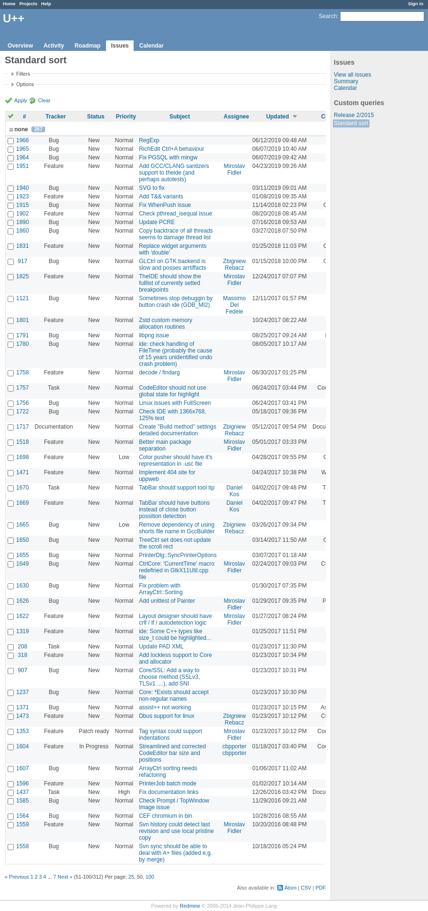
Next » (65, 877)
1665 (22, 524)
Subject (179, 116)
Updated (277, 116)
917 (22, 261)
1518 (22, 442)
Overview (20, 45)
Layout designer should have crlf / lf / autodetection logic (175, 619)
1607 (22, 768)
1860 (22, 230)
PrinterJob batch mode (167, 783)
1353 (22, 731)
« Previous (17, 877)
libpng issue (154, 335)
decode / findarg (159, 372)
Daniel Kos (234, 491)
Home (9, 3)
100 (150, 877)
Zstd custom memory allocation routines (165, 323)
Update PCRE (157, 222)
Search (328, 16)
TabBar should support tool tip (176, 487)
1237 (22, 692)
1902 (22, 213)
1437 (22, 792)
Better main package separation (165, 445)
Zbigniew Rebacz (234, 264)
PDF (320, 888)
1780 (22, 344)
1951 (22, 166)
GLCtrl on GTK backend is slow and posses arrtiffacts (172, 264)
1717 (22, 426)
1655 (22, 555)
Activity (53, 45)
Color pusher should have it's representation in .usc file (175, 460)
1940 (22, 188)
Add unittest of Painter (167, 601)
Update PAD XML (161, 646)
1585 (22, 800)
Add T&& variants (161, 196)
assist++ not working (165, 707)
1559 (22, 824)
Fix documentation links (168, 792)
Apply (20, 100)
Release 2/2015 (354, 115)
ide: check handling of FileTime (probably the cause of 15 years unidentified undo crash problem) (175, 354)
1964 (22, 157)
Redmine (190, 906)
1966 (22, 140)
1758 (22, 372)
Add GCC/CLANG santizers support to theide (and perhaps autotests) (174, 173)
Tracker (56, 116)
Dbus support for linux (167, 716)
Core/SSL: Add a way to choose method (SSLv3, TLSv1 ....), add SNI (169, 677)
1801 (22, 320)
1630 (22, 585)
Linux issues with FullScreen (175, 403)
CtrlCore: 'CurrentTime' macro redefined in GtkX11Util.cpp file (176, 570)
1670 (22, 487)
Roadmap (88, 45)
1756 (22, 403)
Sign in (415, 3)
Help (46, 3)
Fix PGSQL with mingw (168, 157)
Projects (28, 3)
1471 (22, 472)
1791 (22, 335)
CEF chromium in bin (165, 816)
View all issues (352, 74)
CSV (306, 888)
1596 (22, 783)
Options (25, 84)
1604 (22, 746)
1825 (22, 276)
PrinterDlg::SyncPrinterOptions (177, 555)
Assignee (236, 116)
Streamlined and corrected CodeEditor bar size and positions (172, 753)
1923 (22, 196)
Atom (290, 888)
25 (131, 877)
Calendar (151, 45)
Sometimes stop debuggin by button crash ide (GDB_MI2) (176, 301)
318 (22, 655)
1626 (22, 601)
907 (22, 670)
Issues (119, 45)
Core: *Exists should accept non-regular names (174, 695)
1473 (22, 716)
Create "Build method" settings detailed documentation (177, 430)
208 (22, 646)
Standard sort (351, 123)
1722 (22, 411)
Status (96, 116)
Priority (126, 116)
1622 (22, 616)
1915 (22, 205)
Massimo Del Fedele (234, 305)
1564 (22, 816)
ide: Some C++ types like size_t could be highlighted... (175, 634)
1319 (22, 631)
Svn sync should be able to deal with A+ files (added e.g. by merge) (175, 853)
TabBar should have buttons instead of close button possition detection (174, 509)
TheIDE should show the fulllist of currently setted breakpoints (170, 283)
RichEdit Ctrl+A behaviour (171, 149)
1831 (22, 246)
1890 (22, 222)
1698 (22, 457)
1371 (22, 707)
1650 (22, 540)
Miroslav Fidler (234, 169)
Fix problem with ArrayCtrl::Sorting (161, 589)
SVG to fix (152, 188)
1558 (22, 846)
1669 (22, 503)
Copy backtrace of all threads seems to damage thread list (176, 234)
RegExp (149, 140)
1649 (22, 563)
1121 (22, 298)
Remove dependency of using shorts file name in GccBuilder (176, 528)
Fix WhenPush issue (165, 205)
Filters (23, 74)
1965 (22, 149)
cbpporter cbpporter (235, 749)
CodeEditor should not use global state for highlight (172, 391)
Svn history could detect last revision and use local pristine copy (176, 831)
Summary (346, 81)
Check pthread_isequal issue (175, 213)
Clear (44, 100)
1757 (22, 387)
